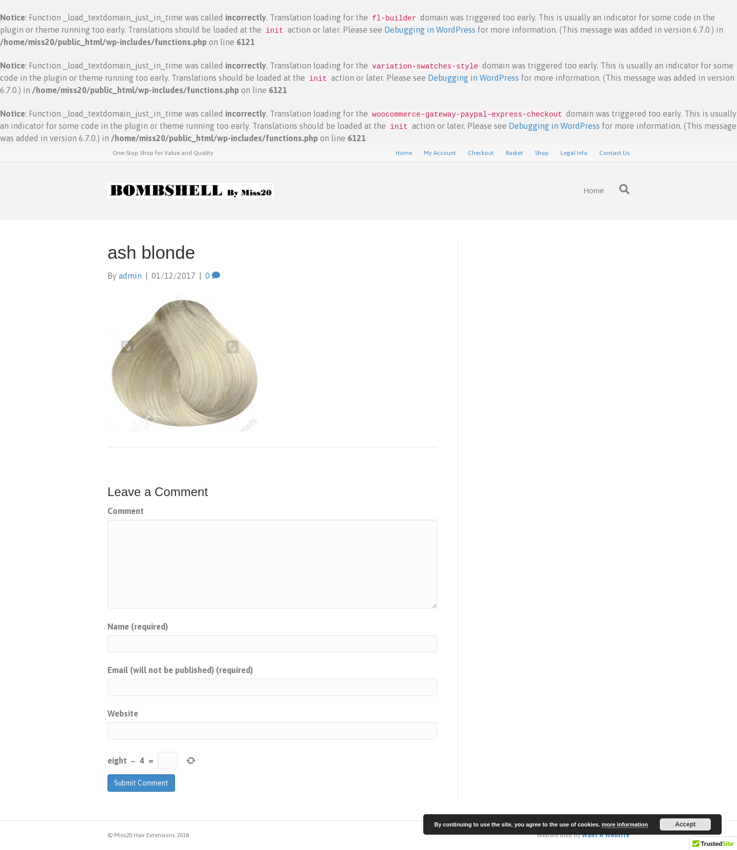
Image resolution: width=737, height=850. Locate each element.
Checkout (481, 152)
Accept (685, 824)
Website (122, 713)
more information (624, 824)
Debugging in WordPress (429, 29)
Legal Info (574, 152)
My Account (440, 152)
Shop (542, 152)
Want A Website (606, 835)
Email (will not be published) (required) (180, 670)
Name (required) (137, 626)
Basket (514, 152)
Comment (125, 511)
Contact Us (614, 152)
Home (404, 152)
